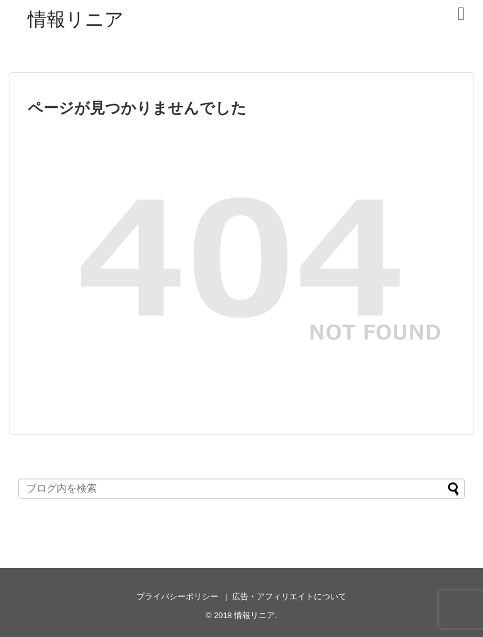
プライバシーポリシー (177, 596)
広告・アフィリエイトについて (289, 596)
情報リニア (76, 19)
